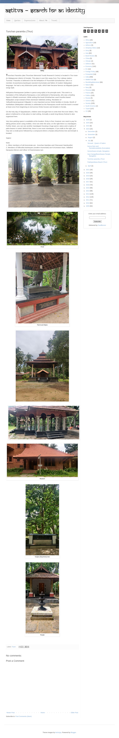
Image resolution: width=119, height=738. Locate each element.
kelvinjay (58, 732)
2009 (88, 206)
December (91, 131)
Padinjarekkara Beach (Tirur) (97, 162)
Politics (88, 95)
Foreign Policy (90, 71)
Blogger (73, 732)
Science (88, 101)
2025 (88, 123)
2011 (88, 200)
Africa (88, 40)
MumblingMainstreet (92, 82)
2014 (88, 191)
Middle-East (90, 79)
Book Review (90, 56)
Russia (88, 98)
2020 (88, 173)
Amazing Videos (91, 48)
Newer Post (11, 712)
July (89, 140)
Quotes (17, 21)
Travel (54, 21)
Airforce (88, 45)
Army (87, 50)
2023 (88, 129)
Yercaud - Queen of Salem (96, 143)
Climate (88, 61)
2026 (88, 120)
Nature (88, 85)
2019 (88, 176)
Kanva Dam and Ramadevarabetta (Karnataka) (98, 147)
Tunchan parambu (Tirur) (96, 159)
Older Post (74, 712)
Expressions (29, 21)
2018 (88, 179)
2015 (88, 188)
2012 (88, 197)
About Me (43, 21)
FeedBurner (102, 225)
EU (87, 69)
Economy (89, 66)
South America (91, 106)
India (87, 77)
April (89, 166)
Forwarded (89, 74)
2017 (88, 182)
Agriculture (89, 42)
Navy (87, 87)
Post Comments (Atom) (24, 716)
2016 (88, 185)
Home (8, 21)
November (91, 134)
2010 (88, 203)
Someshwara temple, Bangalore (98, 151)
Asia (87, 53)
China (88, 58)
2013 (88, 194)
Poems (88, 93)
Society (88, 103)
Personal (89, 90)
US (87, 111)
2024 (88, 126)
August (90, 137)
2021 (88, 170)
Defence (88, 64)
